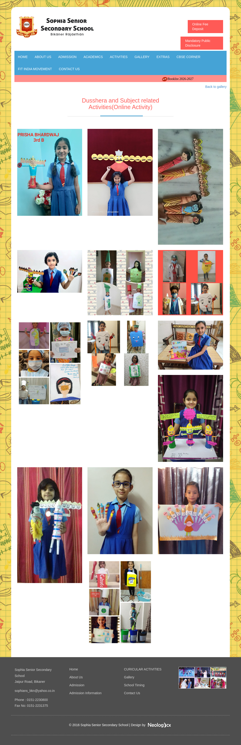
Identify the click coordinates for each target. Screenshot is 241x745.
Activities (118, 57)
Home (23, 57)
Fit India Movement (35, 69)
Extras (163, 57)
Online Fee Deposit (200, 26)
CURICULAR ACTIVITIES (142, 669)
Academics (93, 57)
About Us (43, 57)
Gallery (141, 57)
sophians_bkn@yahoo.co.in (35, 691)
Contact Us (69, 69)
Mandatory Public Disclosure (197, 43)
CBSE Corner (189, 57)
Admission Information (85, 693)
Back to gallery (216, 87)
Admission (67, 57)
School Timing (134, 685)
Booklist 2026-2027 (187, 79)
